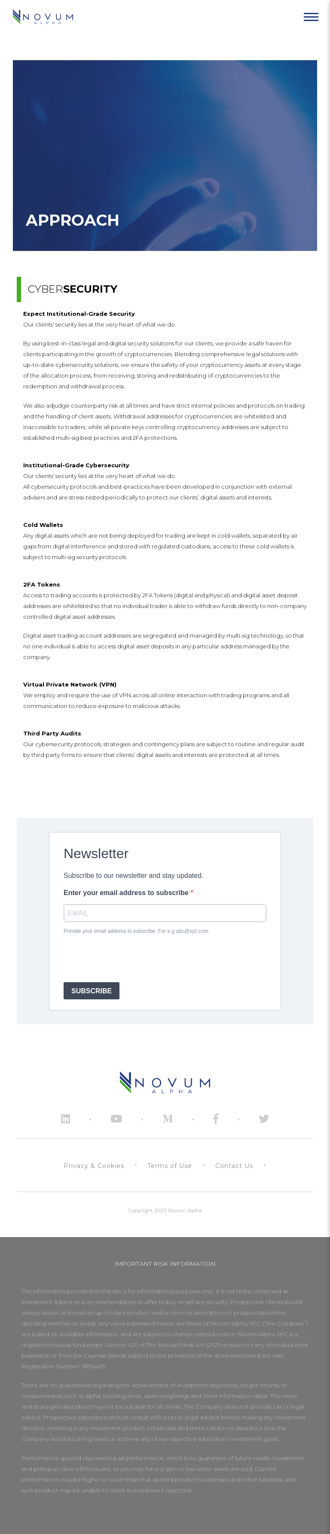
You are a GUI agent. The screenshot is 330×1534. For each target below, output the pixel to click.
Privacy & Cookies (94, 1166)
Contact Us (234, 1166)
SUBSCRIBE (91, 991)
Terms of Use (169, 1166)
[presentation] (129, 958)
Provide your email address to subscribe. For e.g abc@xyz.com (136, 931)
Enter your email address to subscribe (127, 892)
